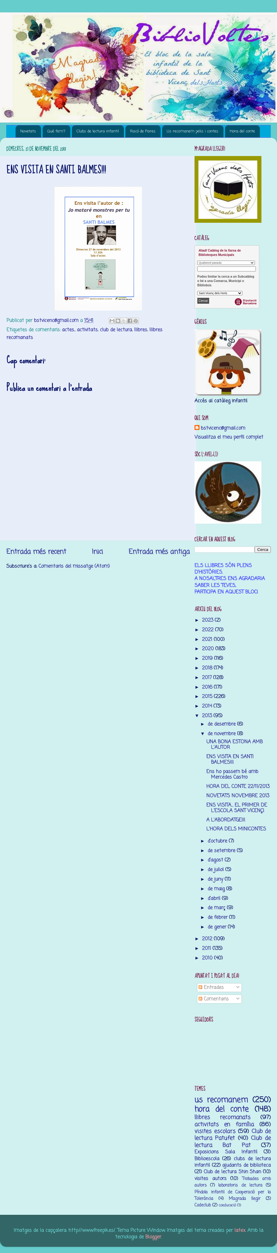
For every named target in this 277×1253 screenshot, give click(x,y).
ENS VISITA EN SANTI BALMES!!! (230, 759)
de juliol (216, 869)
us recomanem (221, 1100)
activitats (87, 329)
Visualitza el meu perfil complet (229, 437)
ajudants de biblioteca (246, 1165)
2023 (208, 620)
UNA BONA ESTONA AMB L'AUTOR (234, 744)
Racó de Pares (143, 131)
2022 (208, 629)
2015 (208, 696)
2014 (208, 706)
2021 (208, 639)
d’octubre (218, 841)
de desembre (222, 724)
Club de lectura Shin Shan (232, 1171)
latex (239, 1230)
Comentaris (214, 999)
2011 (207, 948)
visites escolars (215, 1131)
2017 (207, 677)
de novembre (222, 733)
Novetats (28, 131)
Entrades (211, 987)
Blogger (153, 1237)
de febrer (218, 917)
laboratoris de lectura (240, 1185)
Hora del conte (242, 131)
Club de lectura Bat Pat (233, 1141)
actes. (68, 329)
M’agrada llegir (245, 1199)
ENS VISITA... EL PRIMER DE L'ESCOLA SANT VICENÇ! (236, 808)
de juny (216, 879)
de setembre (222, 850)
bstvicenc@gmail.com (223, 428)
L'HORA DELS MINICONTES (236, 829)
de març (217, 907)
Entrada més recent (36, 552)
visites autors (211, 1178)
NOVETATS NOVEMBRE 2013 (237, 795)
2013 (208, 715)
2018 (208, 668)
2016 (208, 687)
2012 (208, 938)
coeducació (227, 1205)
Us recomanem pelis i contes (192, 131)
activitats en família (224, 1124)
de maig (217, 889)
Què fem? (56, 131)
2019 (208, 658)
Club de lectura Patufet (233, 1135)
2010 (208, 958)
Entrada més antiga (159, 552)
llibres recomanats (223, 1117)
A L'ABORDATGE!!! (225, 820)
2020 (208, 648)
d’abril (215, 898)
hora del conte (222, 1109)
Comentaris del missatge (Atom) (74, 566)
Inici (97, 552)
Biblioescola (207, 1158)
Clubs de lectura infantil (98, 131)
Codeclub (203, 1205)
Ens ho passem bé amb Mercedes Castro (232, 774)
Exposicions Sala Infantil (226, 1152)
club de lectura (116, 329)
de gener (218, 927)
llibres (140, 329)
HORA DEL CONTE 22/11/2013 (238, 786)
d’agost (216, 860)
